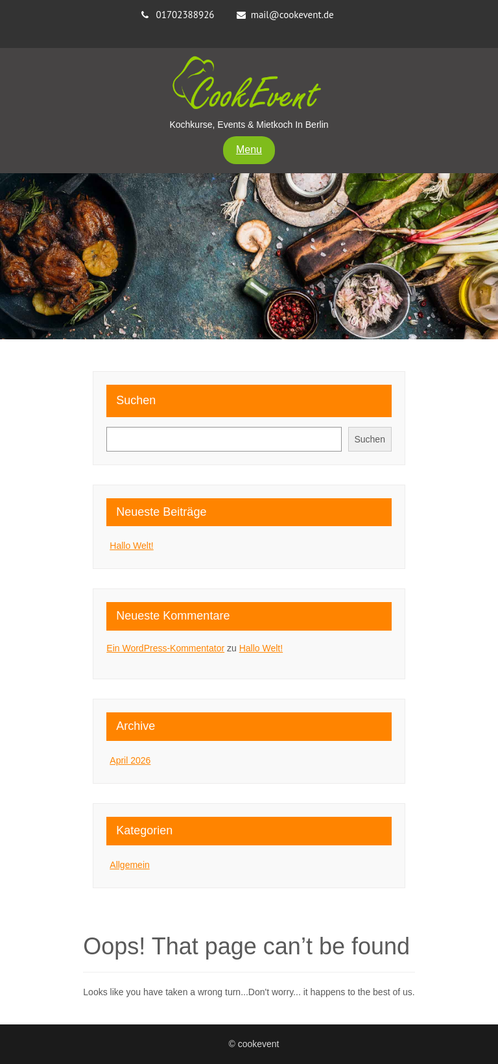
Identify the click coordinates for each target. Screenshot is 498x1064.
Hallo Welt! (131, 545)
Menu (249, 149)
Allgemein (129, 865)
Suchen (136, 400)
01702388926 (185, 14)
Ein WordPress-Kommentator (165, 648)
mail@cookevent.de (292, 14)
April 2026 (130, 760)
